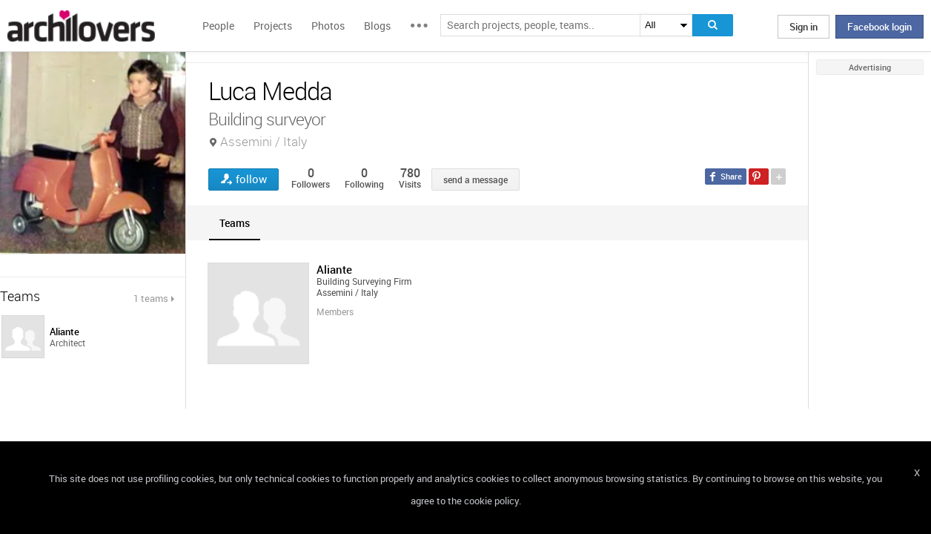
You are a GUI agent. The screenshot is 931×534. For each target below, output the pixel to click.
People (218, 26)
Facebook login (879, 26)
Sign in (803, 26)
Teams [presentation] (234, 223)
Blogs (377, 26)
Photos (328, 26)
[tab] (234, 222)
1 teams (150, 298)
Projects (273, 26)
